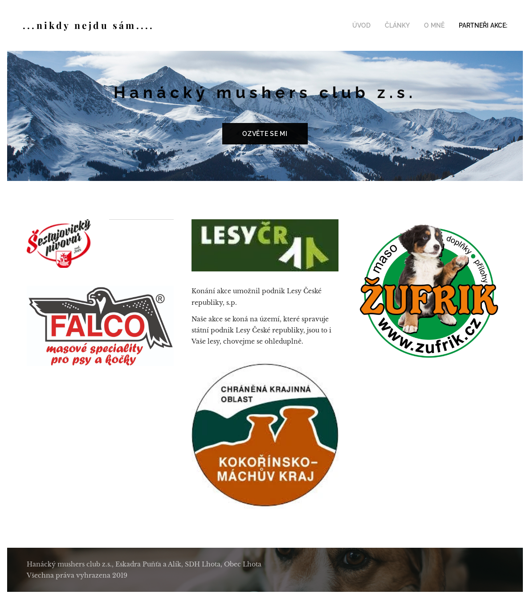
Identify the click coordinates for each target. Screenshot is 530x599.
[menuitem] (371, 25)
